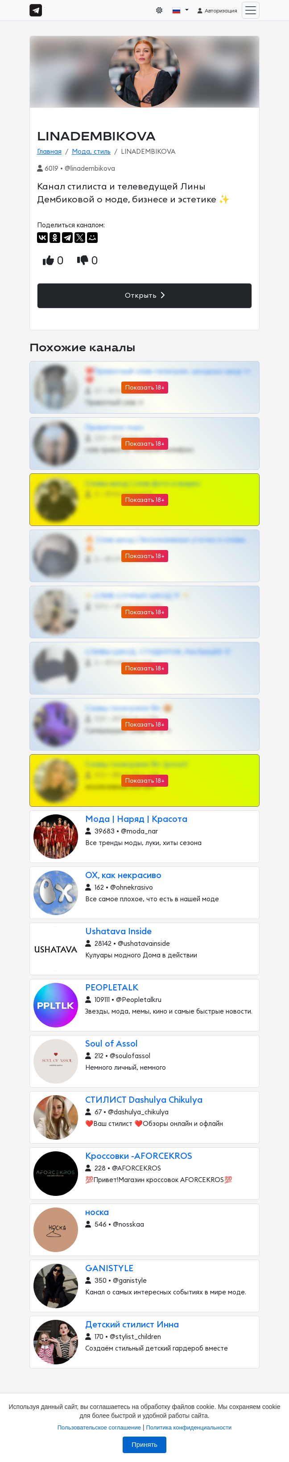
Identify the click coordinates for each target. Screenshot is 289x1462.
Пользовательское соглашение (99, 1427)
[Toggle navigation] (251, 10)
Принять (144, 1444)
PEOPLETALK (111, 988)
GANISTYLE (109, 1269)
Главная (49, 151)
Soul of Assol (111, 1044)
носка (97, 1212)
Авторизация (217, 10)
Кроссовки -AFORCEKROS (138, 1156)
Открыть (145, 295)
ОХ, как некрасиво (123, 875)
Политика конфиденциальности (188, 1427)
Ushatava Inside (118, 932)
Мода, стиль (91, 151)
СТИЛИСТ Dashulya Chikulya (143, 1100)
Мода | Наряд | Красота (136, 819)
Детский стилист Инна (132, 1325)
